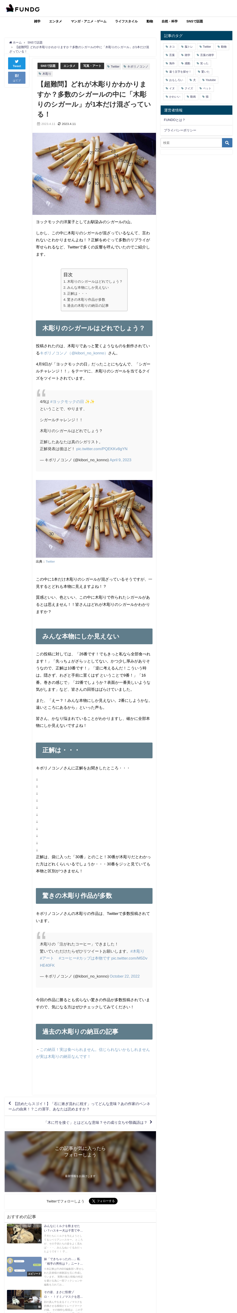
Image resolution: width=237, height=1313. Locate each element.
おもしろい (176, 80)
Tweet (17, 67)
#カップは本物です (93, 958)
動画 (193, 96)
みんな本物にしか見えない (88, 287)
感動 (187, 63)
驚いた (205, 71)
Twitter (115, 66)
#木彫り (137, 951)
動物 (150, 21)
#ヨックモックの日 (67, 402)
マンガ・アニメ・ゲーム (88, 21)
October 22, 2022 (125, 976)
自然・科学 (170, 21)
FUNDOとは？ (174, 119)
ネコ (172, 46)
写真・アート (92, 65)
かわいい (174, 96)
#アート (47, 958)
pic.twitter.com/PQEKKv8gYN (102, 449)
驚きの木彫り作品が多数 (86, 299)
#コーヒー (68, 958)
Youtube (211, 80)
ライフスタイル (126, 21)
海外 (172, 63)
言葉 (172, 55)
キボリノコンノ (137, 66)
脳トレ (189, 46)
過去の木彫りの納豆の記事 (88, 305)
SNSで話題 (195, 21)
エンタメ (55, 21)
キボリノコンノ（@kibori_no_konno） (74, 353)
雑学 (37, 21)
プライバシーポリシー (180, 130)
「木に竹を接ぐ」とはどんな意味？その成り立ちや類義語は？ (95, 1122)
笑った (204, 63)
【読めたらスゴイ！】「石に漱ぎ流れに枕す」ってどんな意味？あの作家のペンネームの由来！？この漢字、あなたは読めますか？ (79, 1106)
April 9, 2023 (120, 460)
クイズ (189, 88)
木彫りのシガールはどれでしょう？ (95, 281)
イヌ (172, 88)
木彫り (46, 73)
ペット (207, 88)
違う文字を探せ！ (180, 71)
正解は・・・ (77, 293)
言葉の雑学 (207, 55)
